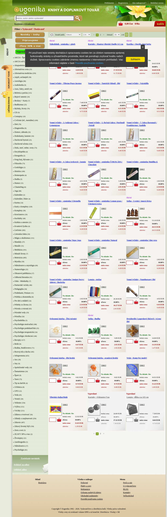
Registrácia (123, 3)
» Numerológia (19, 269)
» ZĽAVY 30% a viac (21, 434)
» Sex (15, 359)
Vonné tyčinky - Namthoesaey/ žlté (141, 279)
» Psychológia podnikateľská (24, 328)
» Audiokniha (18, 85)
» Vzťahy (16, 410)
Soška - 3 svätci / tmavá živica (139, 201)
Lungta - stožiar (94, 279)
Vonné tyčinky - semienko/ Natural (102, 240)
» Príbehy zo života (20, 305)
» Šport (16, 375)
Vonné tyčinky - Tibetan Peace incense (65, 83)
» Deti (15, 124)
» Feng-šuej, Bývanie (21, 159)
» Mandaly (17, 242)
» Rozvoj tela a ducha (21, 352)
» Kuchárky (17, 218)
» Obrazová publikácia (22, 273)
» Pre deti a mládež (20, 301)
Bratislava (42, 483)
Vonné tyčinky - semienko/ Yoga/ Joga (65, 240)
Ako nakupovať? (139, 3)
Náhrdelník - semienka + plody (62, 44)
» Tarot (16, 379)
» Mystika (17, 261)
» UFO (15, 391)
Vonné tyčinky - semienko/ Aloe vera (142, 240)
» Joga (15, 191)
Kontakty (126, 492)
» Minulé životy (19, 254)
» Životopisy (18, 438)
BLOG (126, 489)
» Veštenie (17, 403)
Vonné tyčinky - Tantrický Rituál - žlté (104, 83)
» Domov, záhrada (20, 132)
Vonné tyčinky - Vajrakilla (138, 83)
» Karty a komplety (20, 206)
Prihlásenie (109, 3)
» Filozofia (17, 163)
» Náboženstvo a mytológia (24, 265)
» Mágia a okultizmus (21, 238)
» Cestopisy (17, 116)
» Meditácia (17, 250)
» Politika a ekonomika (22, 297)
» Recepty (17, 340)
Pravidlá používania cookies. (89, 63)
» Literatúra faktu (20, 234)
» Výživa (16, 407)
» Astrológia (18, 81)
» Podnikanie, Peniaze (21, 293)
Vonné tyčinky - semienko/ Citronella (65, 201)
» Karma (16, 203)
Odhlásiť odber (20, 469)
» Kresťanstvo (18, 214)
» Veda (15, 395)
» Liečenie (17, 230)
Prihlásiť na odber (21, 465)
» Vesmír (16, 399)
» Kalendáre (18, 195)
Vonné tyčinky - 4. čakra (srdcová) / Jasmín (68, 162)
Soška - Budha (94, 319)
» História (17, 171)
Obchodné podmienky (89, 496)
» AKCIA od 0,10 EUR (22, 61)
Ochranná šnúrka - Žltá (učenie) (63, 319)
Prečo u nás (127, 483)
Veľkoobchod (128, 496)
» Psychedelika (19, 320)
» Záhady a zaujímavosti (22, 418)
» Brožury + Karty (20, 101)
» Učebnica (17, 387)
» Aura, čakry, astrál (21, 89)
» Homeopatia (18, 175)
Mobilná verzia (157, 3)
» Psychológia (18, 450)
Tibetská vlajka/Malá (58, 397)
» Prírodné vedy (19, 312)
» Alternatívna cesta (21, 69)
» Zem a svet (18, 430)
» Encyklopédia (19, 152)
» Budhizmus (18, 104)
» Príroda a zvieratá (20, 308)
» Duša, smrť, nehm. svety (23, 148)
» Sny (15, 363)
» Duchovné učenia (20, 144)
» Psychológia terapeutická (23, 332)
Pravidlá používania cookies (92, 499)
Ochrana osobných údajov (91, 492)
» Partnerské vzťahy (21, 285)
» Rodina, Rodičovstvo (22, 348)
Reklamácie (85, 489)
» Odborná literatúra (21, 277)
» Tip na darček (19, 383)
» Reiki (16, 344)
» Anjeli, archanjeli (20, 77)
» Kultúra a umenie (20, 222)
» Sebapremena (19, 356)
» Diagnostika (18, 128)
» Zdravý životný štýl (21, 426)
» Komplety (17, 210)
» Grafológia (18, 167)
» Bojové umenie (19, 97)
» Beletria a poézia (20, 93)
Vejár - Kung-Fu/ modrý (137, 358)
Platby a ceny (86, 486)
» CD (15, 112)
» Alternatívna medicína (22, 73)
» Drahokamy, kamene (22, 136)
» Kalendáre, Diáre (20, 199)
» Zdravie (17, 422)
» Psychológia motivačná (23, 324)
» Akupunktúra (19, 65)
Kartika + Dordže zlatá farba (139, 44)
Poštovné (84, 483)
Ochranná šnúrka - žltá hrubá (62, 358)
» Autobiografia (19, 442)
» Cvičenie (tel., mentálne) (23, 120)
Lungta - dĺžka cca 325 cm (137, 397)
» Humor (16, 183)
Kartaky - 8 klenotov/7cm (98, 397)
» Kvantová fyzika (20, 226)
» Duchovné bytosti (20, 140)
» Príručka (17, 316)
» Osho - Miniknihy (21, 281)
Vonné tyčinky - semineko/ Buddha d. (142, 162)
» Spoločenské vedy (21, 367)
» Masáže (17, 246)
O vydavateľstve (129, 486)
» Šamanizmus (18, 371)
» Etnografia (18, 155)
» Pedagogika (18, 289)
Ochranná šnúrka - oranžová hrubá (103, 358)
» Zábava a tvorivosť (21, 414)
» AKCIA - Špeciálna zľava (24, 57)
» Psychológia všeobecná (23, 336)
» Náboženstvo (19, 446)
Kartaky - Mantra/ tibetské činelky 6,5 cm (105, 44)
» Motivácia (18, 257)
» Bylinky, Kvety (19, 108)
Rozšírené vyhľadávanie (24, 24)
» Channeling (18, 187)
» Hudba (16, 179)
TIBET (65, 91)
